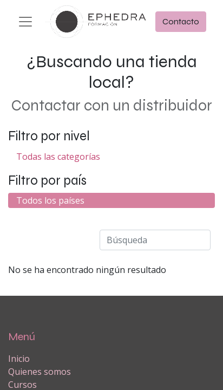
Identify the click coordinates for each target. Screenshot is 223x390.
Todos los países (50, 200)
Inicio (19, 359)
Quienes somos (39, 372)
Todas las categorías (58, 156)
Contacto (180, 21)
